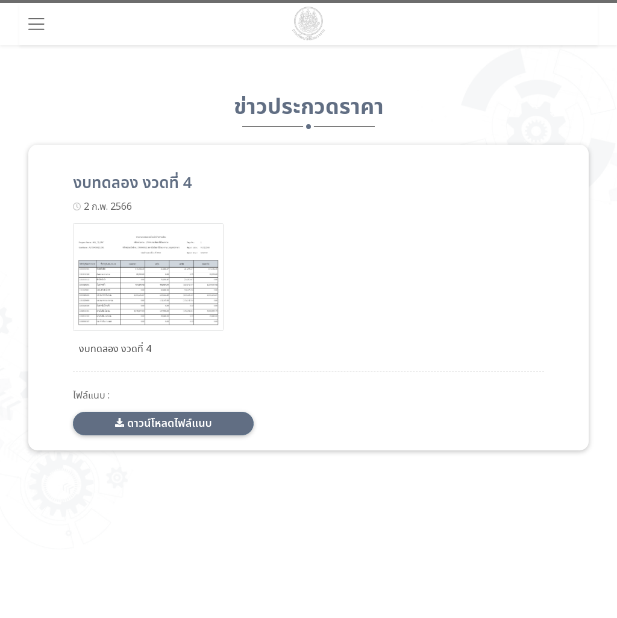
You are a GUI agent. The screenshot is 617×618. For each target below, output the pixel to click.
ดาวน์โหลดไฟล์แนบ (169, 423)
